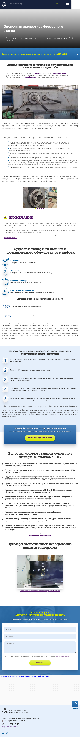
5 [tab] (43, 208)
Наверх (75, 705)
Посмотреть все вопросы (40, 536)
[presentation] (18, 663)
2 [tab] (37, 208)
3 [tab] (39, 208)
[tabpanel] (40, 197)
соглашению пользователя (62, 656)
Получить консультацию (40, 438)
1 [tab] (35, 208)
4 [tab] (41, 208)
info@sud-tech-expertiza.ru (10, 727)
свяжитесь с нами (10, 238)
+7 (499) (10, 724)
